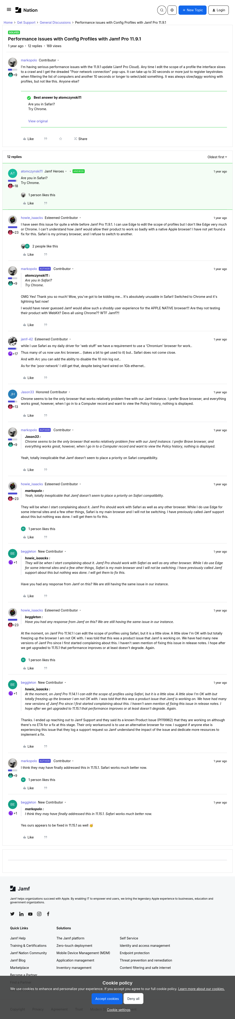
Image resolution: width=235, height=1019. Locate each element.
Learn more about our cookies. (201, 989)
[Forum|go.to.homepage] (26, 10)
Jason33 (27, 392)
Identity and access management (145, 945)
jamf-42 (27, 339)
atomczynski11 (31, 171)
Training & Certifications (28, 945)
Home (8, 22)
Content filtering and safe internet (145, 968)
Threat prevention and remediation (146, 960)
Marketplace (19, 968)
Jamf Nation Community (28, 953)
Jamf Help (18, 938)
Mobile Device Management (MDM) (83, 953)
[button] (9, 11)
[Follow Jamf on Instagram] (39, 914)
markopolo (29, 60)
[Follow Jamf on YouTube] (30, 914)
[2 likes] (39, 246)
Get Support (26, 22)
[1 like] (38, 194)
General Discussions (55, 22)
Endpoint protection (135, 953)
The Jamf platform (70, 938)
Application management (75, 960)
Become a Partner (23, 975)
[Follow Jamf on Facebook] (48, 914)
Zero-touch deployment (74, 945)
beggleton (28, 551)
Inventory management (73, 968)
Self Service (129, 938)
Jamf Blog (17, 960)
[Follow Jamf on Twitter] (12, 914)
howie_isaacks (32, 218)
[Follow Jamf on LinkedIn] (21, 914)
